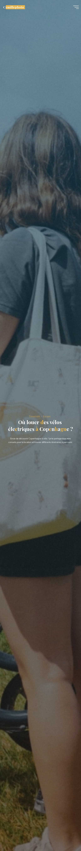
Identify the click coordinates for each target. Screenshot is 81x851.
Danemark (34, 416)
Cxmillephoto (13, 7)
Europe (47, 416)
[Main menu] (76, 7)
